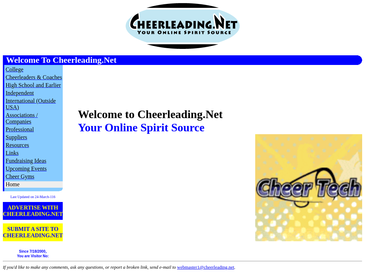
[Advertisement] (278, 82)
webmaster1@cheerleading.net (205, 267)
